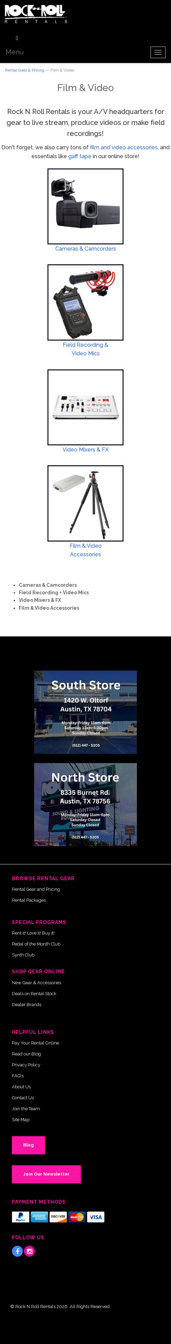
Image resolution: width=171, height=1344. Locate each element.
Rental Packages (29, 900)
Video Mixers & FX (85, 449)
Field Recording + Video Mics (54, 592)
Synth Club (23, 955)
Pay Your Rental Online (35, 1042)
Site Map (20, 1119)
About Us (21, 1086)
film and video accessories (124, 147)
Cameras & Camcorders (85, 248)
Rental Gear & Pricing (24, 70)
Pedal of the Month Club (36, 944)
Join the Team (26, 1108)
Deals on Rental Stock (34, 993)
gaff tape (79, 156)
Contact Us (23, 1097)
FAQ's (18, 1075)
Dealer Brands (26, 1004)
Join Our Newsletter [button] (46, 1174)
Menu (14, 52)
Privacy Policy (26, 1064)
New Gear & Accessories (36, 982)
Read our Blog (26, 1053)
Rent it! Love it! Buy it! (33, 933)
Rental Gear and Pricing (36, 889)
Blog (28, 1145)
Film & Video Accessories (49, 608)
